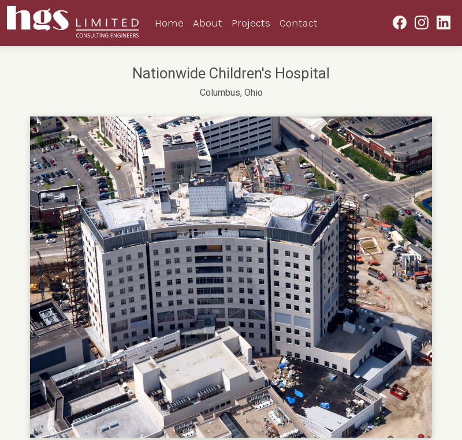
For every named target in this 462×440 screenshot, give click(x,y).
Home (169, 22)
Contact (299, 22)
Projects (251, 22)
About (207, 22)
